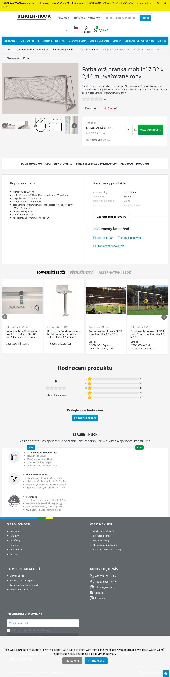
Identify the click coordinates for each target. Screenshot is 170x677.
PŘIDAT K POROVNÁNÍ (100, 139)
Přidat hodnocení (85, 418)
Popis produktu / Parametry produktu (46, 163)
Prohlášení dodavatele (110, 246)
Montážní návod (131, 238)
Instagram (100, 598)
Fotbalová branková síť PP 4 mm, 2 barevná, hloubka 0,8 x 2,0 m (147, 334)
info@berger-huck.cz (105, 587)
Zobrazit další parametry (111, 216)
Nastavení (72, 660)
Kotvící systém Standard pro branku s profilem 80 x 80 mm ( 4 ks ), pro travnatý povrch (22, 334)
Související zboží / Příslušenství (96, 163)
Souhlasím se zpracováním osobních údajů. (31, 630)
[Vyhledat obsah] (145, 18)
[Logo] (34, 18)
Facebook (97, 592)
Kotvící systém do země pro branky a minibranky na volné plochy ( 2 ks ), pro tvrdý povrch (63, 334)
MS (27, 509)
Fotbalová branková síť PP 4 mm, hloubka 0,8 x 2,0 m (105, 332)
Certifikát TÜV (105, 238)
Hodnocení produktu (135, 163)
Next (74, 126)
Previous (5, 126)
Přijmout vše (96, 660)
